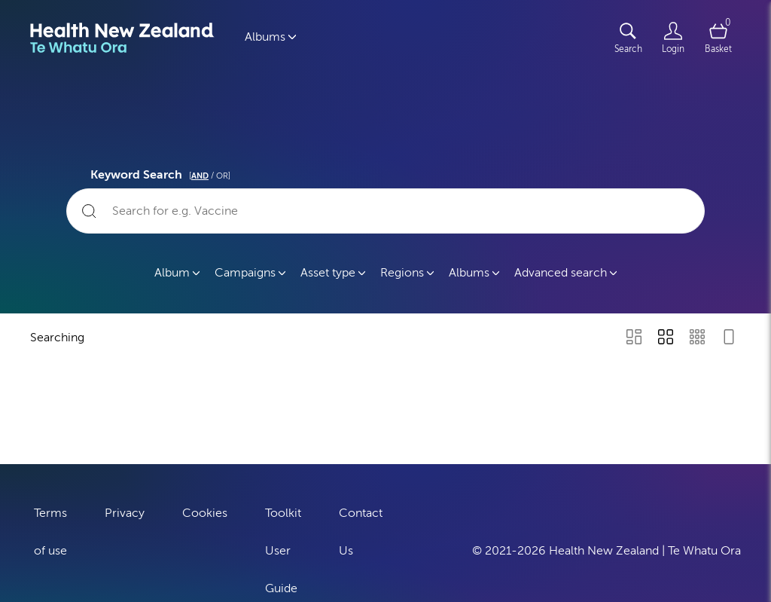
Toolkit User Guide (283, 548)
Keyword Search (162, 172)
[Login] (673, 37)
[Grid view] (666, 338)
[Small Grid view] (697, 338)
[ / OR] (209, 176)
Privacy (125, 511)
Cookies (204, 511)
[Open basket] (718, 37)
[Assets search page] (628, 37)
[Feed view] (729, 338)
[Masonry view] (634, 338)
